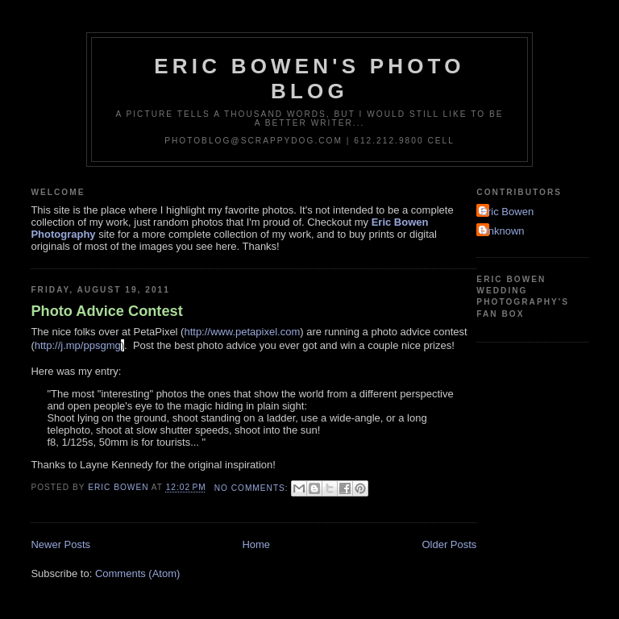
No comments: (253, 488)
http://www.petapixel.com (242, 332)
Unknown (502, 231)
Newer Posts (60, 544)
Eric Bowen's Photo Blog (309, 78)
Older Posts (449, 544)
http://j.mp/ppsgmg (78, 345)
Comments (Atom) (137, 573)
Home (256, 544)
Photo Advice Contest (106, 311)
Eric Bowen (507, 212)
